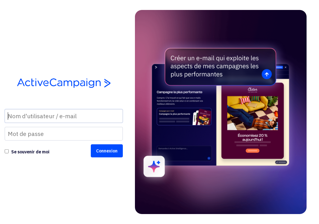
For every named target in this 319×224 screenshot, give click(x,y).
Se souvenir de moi (30, 152)
